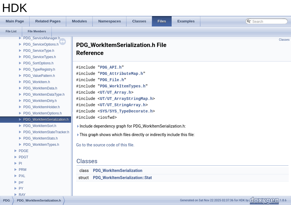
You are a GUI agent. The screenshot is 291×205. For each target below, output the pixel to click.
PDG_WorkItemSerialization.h (45, 120)
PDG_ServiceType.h (38, 51)
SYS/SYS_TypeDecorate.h (126, 111)
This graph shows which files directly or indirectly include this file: (135, 134)
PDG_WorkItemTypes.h (41, 145)
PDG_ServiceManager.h (41, 38)
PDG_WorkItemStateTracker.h (46, 132)
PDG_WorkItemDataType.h (44, 95)
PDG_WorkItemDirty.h (40, 101)
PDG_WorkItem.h (36, 82)
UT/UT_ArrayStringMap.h (126, 98)
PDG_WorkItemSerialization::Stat (122, 177)
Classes (284, 40)
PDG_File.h (112, 80)
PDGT (23, 157)
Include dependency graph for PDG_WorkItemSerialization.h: (131, 126)
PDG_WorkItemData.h (40, 88)
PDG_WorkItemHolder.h (41, 107)
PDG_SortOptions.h (38, 63)
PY (21, 188)
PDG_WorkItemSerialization (117, 170)
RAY (22, 195)
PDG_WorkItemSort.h (39, 126)
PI (20, 163)
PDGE (23, 151)
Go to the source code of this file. (105, 145)
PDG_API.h (111, 67)
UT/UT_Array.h (115, 92)
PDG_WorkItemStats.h (40, 138)
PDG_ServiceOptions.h (41, 44)
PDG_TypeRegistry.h (39, 69)
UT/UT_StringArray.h (123, 105)
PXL (22, 176)
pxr (21, 182)
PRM (22, 170)
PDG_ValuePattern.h (39, 76)
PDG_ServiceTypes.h (39, 57)
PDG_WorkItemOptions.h (42, 113)
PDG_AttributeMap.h (121, 73)
